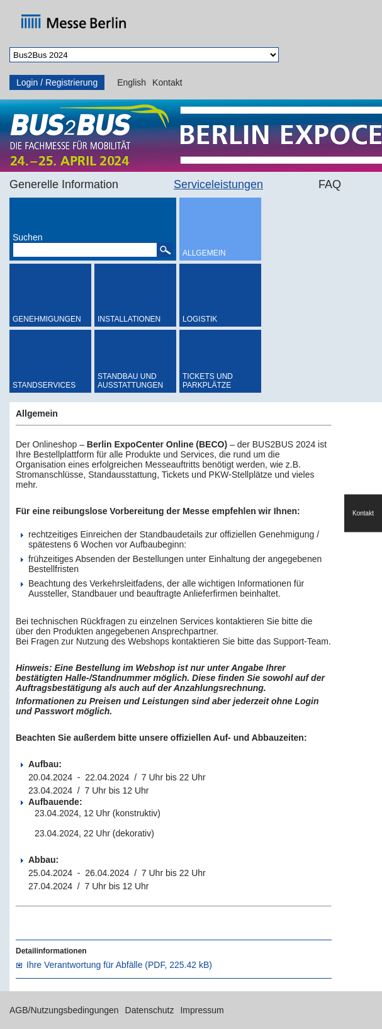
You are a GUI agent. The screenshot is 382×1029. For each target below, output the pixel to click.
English (131, 82)
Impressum (201, 1010)
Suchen (27, 237)
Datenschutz (149, 1010)
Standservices (44, 385)
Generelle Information (63, 184)
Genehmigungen (47, 319)
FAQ (329, 184)
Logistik (200, 319)
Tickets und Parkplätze (208, 381)
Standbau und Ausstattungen (130, 381)
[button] (165, 249)
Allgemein (204, 253)
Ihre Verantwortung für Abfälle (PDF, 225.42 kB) (119, 965)
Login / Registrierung (57, 82)
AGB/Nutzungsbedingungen (64, 1010)
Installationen (129, 319)
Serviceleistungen (218, 184)
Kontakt (167, 82)
